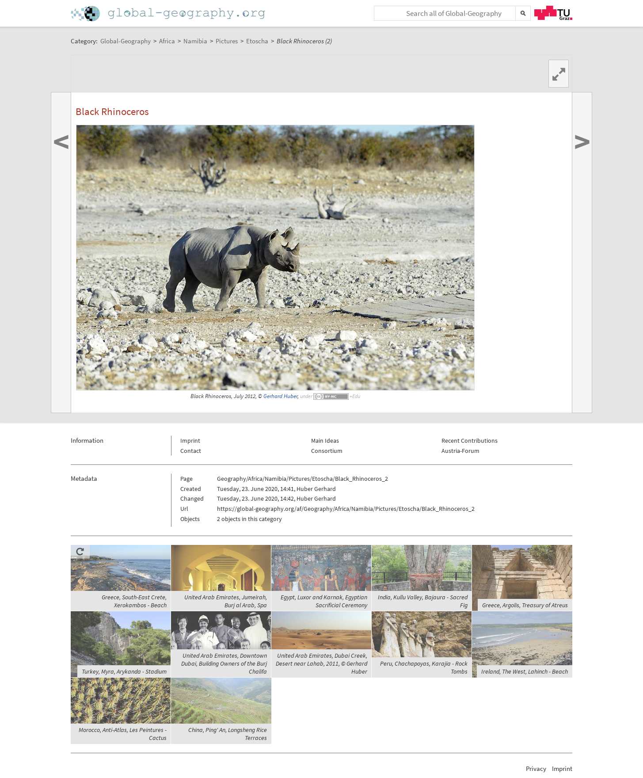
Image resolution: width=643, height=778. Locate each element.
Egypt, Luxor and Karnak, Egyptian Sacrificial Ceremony (324, 601)
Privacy (536, 768)
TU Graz (553, 13)
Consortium (326, 451)
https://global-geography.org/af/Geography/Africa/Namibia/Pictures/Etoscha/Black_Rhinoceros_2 (346, 509)
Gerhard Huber (280, 396)
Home (169, 13)
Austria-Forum (460, 451)
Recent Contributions (469, 441)
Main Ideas (325, 441)
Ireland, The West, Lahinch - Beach (524, 671)
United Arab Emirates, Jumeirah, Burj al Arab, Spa (225, 601)
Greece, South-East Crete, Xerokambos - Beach (134, 601)
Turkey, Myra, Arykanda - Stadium (124, 671)
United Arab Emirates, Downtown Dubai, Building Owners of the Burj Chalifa (224, 663)
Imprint (190, 441)
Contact (190, 451)
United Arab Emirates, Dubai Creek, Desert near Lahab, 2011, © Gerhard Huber (321, 663)
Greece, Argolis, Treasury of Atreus (525, 605)
